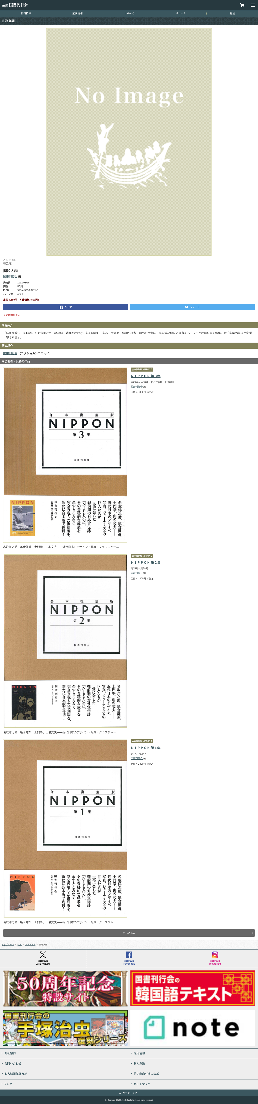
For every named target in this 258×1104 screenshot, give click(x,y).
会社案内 (64, 1054)
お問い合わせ (64, 1064)
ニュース (180, 13)
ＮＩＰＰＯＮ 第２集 (145, 562)
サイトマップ (193, 1084)
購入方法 (193, 1064)
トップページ (8, 944)
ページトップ (130, 1093)
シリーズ (129, 13)
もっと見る (129, 933)
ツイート (195, 307)
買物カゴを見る (241, 5)
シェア (68, 307)
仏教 (20, 944)
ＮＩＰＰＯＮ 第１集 (145, 748)
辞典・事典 (30, 944)
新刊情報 (26, 13)
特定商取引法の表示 (193, 1074)
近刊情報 (77, 13)
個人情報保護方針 (64, 1074)
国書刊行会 (15, 4)
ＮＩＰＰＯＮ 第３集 (145, 376)
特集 (232, 13)
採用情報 (193, 1054)
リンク (64, 1084)
